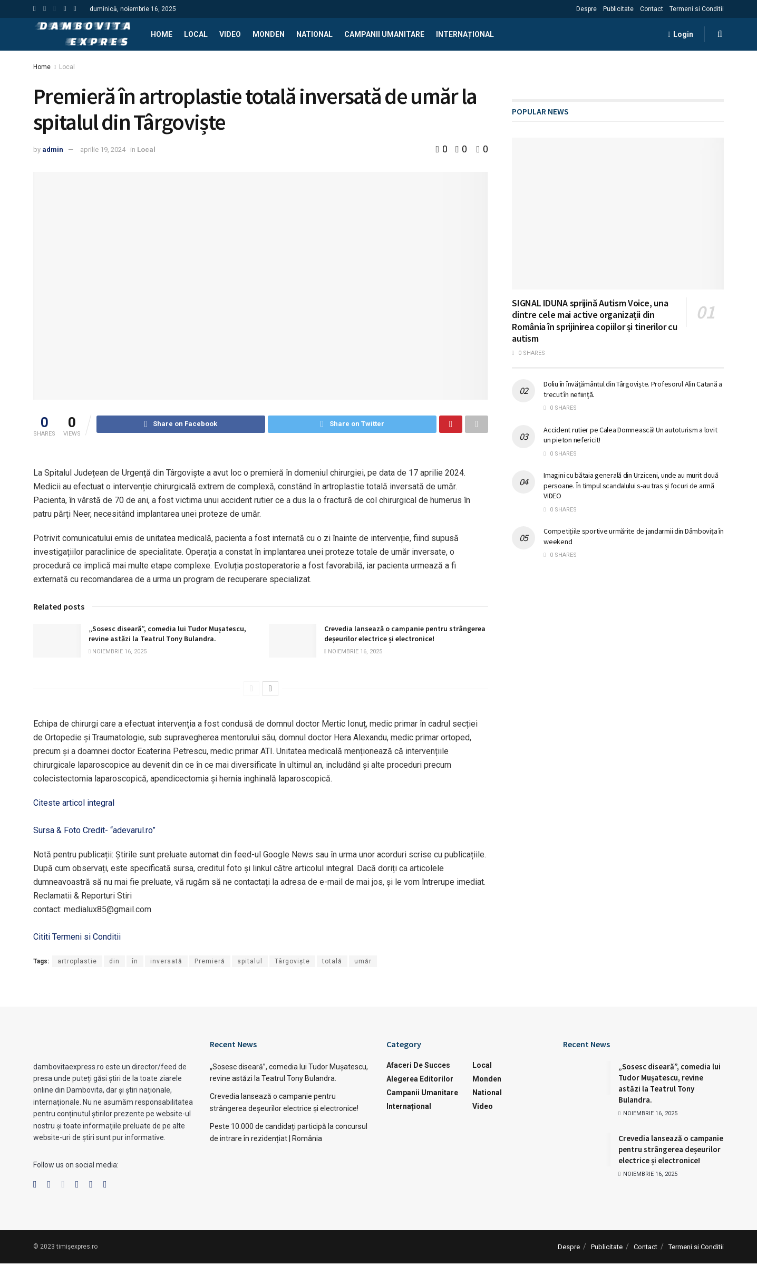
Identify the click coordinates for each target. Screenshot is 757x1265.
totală (332, 963)
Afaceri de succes (418, 1067)
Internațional (465, 34)
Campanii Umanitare (384, 34)
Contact (651, 9)
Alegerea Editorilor (419, 1080)
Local (196, 34)
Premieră (210, 963)
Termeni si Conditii (696, 9)
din (114, 963)
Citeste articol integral (73, 804)
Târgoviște (292, 963)
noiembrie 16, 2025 (118, 653)
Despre (586, 9)
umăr (363, 963)
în (135, 963)
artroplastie (77, 963)
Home (161, 34)
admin (52, 149)
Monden (269, 34)
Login (680, 34)
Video (230, 34)
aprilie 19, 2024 (102, 149)
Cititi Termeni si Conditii (77, 938)
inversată (166, 963)
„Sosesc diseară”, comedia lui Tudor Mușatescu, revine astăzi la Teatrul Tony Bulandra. (167, 635)
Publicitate (618, 9)
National (314, 34)
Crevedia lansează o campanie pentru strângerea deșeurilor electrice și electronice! (405, 635)
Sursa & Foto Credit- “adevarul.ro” (94, 832)
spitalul (250, 963)
